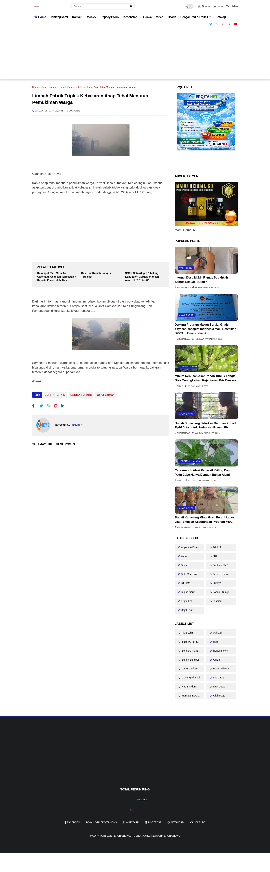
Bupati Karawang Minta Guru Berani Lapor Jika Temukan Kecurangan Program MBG (204, 519)
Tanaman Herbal (189, 461)
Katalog (221, 17)
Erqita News (122, 835)
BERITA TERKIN (55, 394)
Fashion (216, 601)
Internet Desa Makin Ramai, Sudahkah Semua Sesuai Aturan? (201, 280)
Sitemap (204, 6)
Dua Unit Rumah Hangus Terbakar (96, 275)
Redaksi (91, 17)
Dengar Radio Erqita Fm (195, 17)
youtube (199, 822)
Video (159, 17)
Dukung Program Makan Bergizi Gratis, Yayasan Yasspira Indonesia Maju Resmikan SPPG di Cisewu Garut (205, 329)
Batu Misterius (189, 574)
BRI (214, 556)
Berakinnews (220, 650)
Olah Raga (218, 695)
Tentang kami (59, 17)
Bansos (185, 565)
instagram (177, 822)
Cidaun (216, 659)
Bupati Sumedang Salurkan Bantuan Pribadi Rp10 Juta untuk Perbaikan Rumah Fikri (205, 425)
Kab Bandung (189, 686)
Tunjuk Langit (188, 366)
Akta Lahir (187, 632)
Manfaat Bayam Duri (192, 695)
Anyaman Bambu (190, 547)
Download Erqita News (101, 822)
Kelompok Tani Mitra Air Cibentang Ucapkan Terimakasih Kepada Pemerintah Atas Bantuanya (56, 277)
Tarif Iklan (232, 6)
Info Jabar (218, 677)
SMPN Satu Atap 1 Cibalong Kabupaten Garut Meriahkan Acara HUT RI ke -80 (142, 277)
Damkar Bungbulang (224, 592)
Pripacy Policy (110, 17)
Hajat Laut (186, 610)
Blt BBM (185, 583)
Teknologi (185, 268)
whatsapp (132, 822)
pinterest (154, 822)
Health (172, 17)
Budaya (147, 17)
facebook (73, 822)
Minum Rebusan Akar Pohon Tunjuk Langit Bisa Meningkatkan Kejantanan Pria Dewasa (205, 378)
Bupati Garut (188, 592)
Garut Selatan (48, 87)
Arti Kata (217, 547)
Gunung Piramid (190, 677)
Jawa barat (186, 315)
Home (40, 17)
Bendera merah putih (224, 574)
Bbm (215, 641)
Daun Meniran (189, 668)
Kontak (76, 17)
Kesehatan (130, 17)
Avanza (185, 556)
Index (218, 6)
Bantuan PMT (220, 565)
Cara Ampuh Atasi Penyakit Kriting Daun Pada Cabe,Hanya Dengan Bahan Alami (203, 472)
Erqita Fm (186, 601)
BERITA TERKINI (80, 394)
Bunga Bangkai (190, 659)
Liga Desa (218, 686)
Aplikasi (217, 632)
